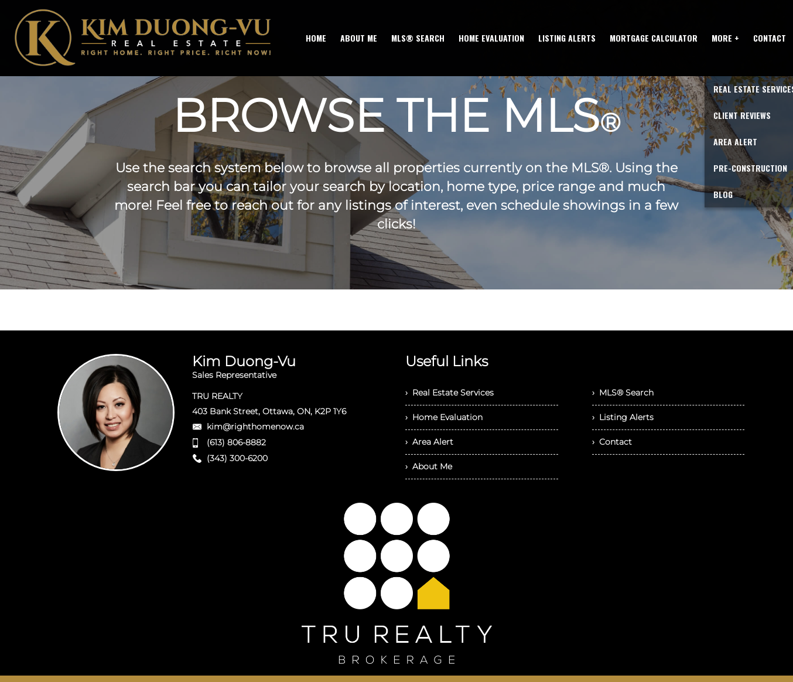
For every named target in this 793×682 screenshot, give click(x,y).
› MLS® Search (623, 392)
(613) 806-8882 (236, 442)
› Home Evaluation (444, 417)
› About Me (428, 466)
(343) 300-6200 (237, 458)
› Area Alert (429, 442)
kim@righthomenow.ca (255, 426)
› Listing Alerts (623, 417)
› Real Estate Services (449, 392)
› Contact (612, 442)
